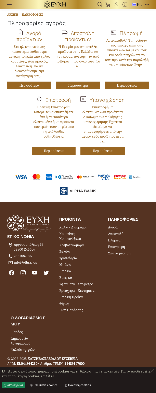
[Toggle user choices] (116, 4)
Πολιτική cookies (77, 385)
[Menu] (9, 4)
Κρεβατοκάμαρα (71, 245)
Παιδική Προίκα (71, 297)
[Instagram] (23, 272)
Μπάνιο (65, 264)
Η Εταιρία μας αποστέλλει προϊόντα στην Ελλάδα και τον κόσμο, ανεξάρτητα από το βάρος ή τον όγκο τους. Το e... (78, 56)
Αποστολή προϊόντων (79, 36)
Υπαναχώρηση (107, 100)
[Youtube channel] (34, 272)
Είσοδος (17, 332)
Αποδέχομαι (13, 385)
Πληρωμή (131, 33)
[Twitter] (46, 272)
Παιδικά (65, 271)
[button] (100, 4)
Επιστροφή (58, 100)
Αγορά (113, 227)
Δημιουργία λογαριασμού (20, 341)
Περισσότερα (29, 85)
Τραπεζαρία (68, 258)
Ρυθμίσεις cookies (43, 385)
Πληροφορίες (32, 14)
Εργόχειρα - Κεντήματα (76, 290)
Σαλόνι (64, 251)
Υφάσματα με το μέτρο (76, 284)
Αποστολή (116, 233)
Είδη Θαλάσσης (71, 310)
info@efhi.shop (25, 262)
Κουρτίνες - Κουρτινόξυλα (70, 236)
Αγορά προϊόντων (29, 36)
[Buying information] (125, 4)
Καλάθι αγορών (23, 350)
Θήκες (64, 303)
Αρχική (12, 14)
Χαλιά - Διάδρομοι (72, 227)
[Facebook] (11, 272)
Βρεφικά (65, 277)
